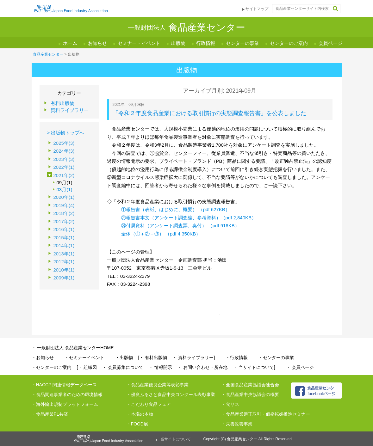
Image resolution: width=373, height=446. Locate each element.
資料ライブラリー (70, 110)
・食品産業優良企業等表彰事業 (158, 384)
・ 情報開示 (160, 367)
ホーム (70, 43)
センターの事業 (242, 43)
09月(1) (64, 182)
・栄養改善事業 (236, 423)
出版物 (178, 43)
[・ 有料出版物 (152, 357)
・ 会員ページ (300, 367)
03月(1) (64, 189)
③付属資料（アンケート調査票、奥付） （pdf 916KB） (180, 225)
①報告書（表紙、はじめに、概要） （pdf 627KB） (175, 209)
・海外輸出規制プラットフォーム (65, 404)
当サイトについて (175, 439)
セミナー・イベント (139, 43)
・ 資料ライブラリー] (193, 357)
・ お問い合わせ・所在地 (202, 367)
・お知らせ (43, 357)
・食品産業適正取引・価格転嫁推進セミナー (265, 414)
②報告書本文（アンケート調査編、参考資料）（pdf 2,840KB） (189, 217)
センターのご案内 (289, 43)
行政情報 (205, 43)
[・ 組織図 (87, 367)
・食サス (230, 404)
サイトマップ (257, 9)
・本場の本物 (140, 414)
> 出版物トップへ (65, 132)
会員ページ (330, 43)
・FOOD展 (137, 423)
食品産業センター (48, 54)
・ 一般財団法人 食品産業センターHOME (73, 347)
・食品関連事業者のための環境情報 (67, 394)
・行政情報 (237, 357)
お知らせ (97, 43)
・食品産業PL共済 (50, 414)
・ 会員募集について (122, 367)
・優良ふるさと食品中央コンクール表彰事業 (171, 394)
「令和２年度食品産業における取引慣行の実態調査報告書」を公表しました (209, 113)
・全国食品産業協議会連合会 (250, 384)
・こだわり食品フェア (149, 404)
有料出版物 (62, 103)
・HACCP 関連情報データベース (64, 384)
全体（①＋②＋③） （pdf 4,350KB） (161, 233)
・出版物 (124, 357)
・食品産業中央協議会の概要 (250, 394)
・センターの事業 (276, 357)
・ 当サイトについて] (254, 367)
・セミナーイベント (84, 357)
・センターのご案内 (51, 367)
